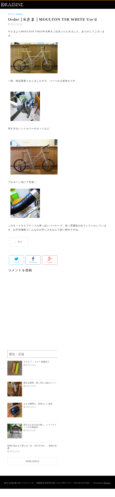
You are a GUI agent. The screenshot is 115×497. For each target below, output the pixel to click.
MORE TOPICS (32, 461)
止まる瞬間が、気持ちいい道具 (38, 404)
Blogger (107, 483)
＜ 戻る (18, 242)
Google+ (50, 260)
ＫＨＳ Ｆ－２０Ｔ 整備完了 (36, 362)
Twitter (16, 260)
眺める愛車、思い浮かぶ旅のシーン (40, 383)
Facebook (33, 260)
